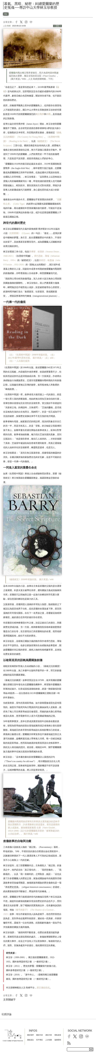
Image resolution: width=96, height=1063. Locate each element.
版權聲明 (58, 1040)
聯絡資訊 (30, 1040)
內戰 (48, 114)
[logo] (13, 1034)
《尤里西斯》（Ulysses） (19, 233)
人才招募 (48, 1040)
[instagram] (81, 1036)
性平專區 (39, 1040)
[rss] (69, 1043)
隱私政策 (58, 1035)
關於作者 (39, 1035)
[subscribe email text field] (80, 1049)
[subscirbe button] (91, 1049)
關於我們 (30, 1035)
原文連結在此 (43, 987)
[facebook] (69, 1036)
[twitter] (75, 1036)
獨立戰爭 (40, 114)
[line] (87, 1036)
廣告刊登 (48, 1035)
